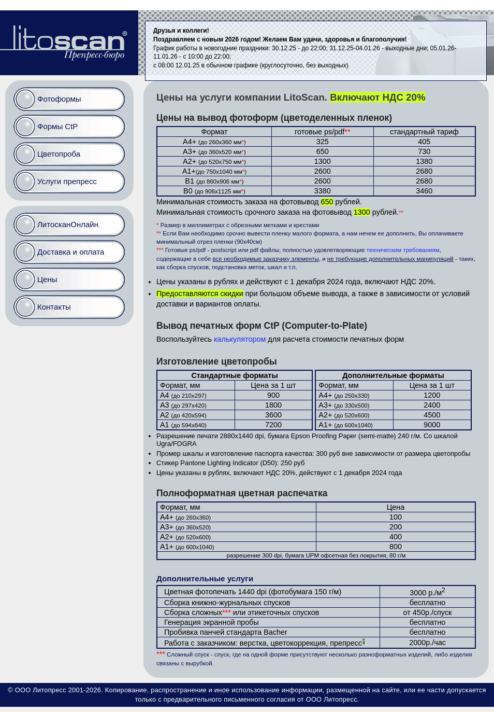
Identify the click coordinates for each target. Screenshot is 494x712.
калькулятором (240, 339)
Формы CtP (57, 126)
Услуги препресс (67, 181)
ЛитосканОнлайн (67, 224)
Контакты (54, 306)
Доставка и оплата (70, 251)
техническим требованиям (403, 250)
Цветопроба (58, 153)
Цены (47, 279)
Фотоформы (59, 98)
